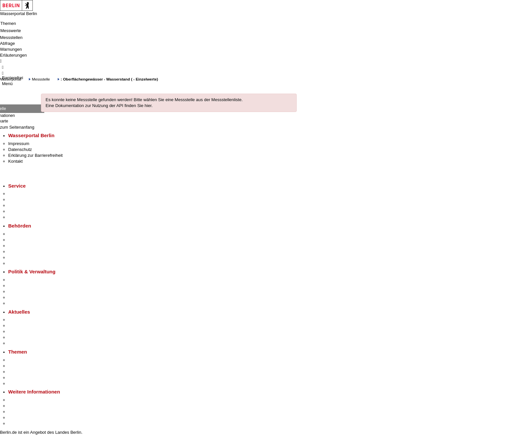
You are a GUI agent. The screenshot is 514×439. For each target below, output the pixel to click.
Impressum (18, 143)
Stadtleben (18, 417)
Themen (8, 23)
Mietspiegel (19, 377)
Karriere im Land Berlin (30, 285)
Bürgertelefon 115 (25, 205)
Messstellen (11, 37)
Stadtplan (17, 423)
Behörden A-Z (21, 233)
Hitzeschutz (19, 343)
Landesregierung (24, 279)
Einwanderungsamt (26, 263)
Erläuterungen (13, 55)
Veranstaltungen (23, 331)
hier (148, 105)
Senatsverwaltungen (27, 239)
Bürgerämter (20, 251)
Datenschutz (20, 149)
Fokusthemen (21, 359)
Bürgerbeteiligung (25, 291)
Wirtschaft (17, 411)
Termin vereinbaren (26, 199)
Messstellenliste (226, 99)
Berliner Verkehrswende (30, 365)
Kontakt (15, 161)
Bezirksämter (20, 245)
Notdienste (18, 211)
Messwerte (10, 30)
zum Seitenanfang (17, 127)
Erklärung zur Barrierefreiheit (35, 155)
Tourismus (18, 405)
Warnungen (11, 49)
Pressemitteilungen (26, 319)
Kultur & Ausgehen (26, 399)
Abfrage (7, 43)
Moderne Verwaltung (27, 371)
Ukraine (15, 337)
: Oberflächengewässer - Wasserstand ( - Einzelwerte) (109, 79)
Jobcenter (17, 257)
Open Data (18, 297)
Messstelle (41, 79)
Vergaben (17, 303)
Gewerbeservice (23, 217)
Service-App (19, 193)
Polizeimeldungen (25, 325)
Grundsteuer (20, 383)
